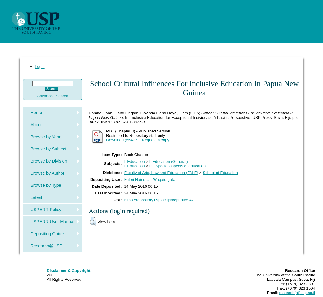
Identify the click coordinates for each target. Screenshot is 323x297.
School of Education (220, 173)
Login (40, 66)
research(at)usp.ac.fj (297, 292)
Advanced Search (52, 96)
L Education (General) (168, 161)
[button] (93, 221)
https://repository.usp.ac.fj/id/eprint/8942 (159, 200)
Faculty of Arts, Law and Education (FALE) (161, 173)
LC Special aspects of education (177, 166)
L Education (134, 161)
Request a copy (155, 140)
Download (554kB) (122, 140)
